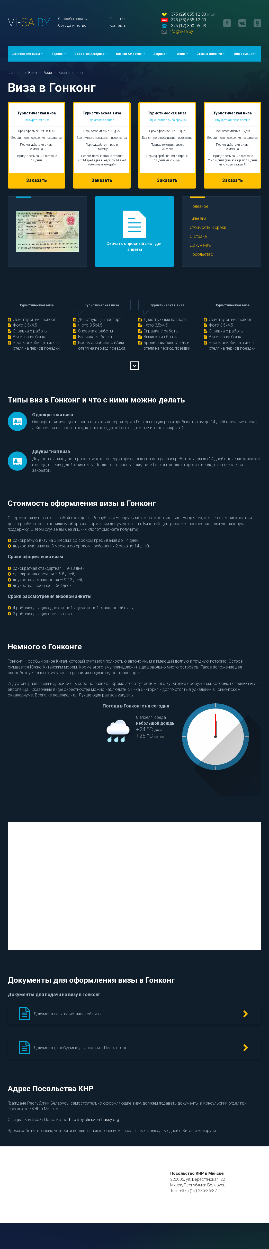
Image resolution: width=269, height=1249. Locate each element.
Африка (159, 54)
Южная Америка (128, 54)
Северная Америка (89, 54)
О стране (198, 236)
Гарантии (117, 19)
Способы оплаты (72, 19)
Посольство (201, 254)
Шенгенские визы (26, 54)
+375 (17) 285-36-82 (198, 1190)
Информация (244, 54)
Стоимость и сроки (208, 227)
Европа (57, 54)
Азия (181, 54)
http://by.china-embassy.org (94, 1119)
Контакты (118, 25)
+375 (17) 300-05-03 (187, 25)
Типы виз (198, 218)
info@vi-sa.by (181, 31)
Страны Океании (209, 54)
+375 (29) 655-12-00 (187, 14)
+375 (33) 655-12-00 (187, 19)
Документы (200, 245)
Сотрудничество (72, 25)
